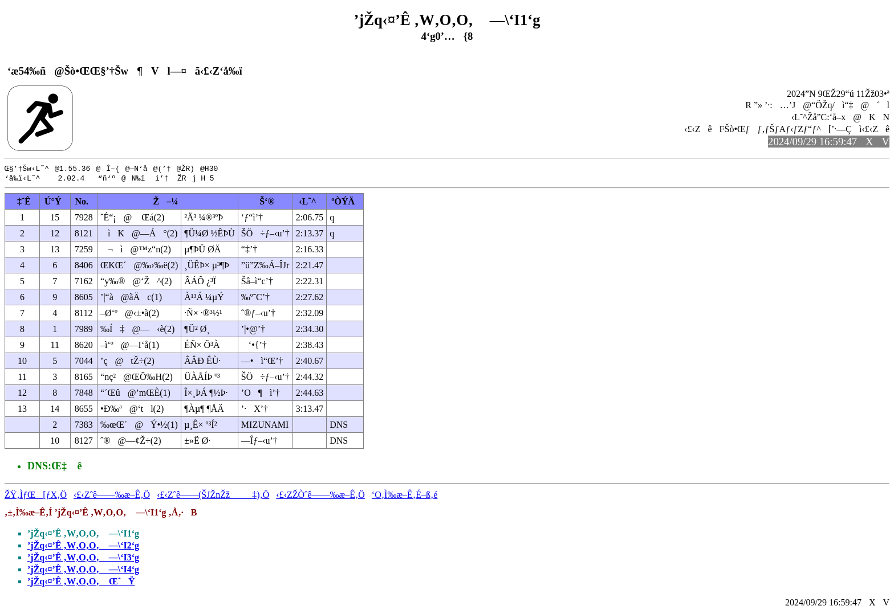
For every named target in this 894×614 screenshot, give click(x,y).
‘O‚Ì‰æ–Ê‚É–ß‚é (405, 496)
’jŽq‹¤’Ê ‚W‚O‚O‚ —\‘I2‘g (83, 546)
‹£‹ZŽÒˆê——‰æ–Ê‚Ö (320, 496)
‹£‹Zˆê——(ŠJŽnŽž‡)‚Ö (213, 496)
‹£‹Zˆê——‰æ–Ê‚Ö (112, 496)
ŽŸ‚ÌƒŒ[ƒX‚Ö (36, 496)
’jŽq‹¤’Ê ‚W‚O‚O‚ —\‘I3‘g (83, 558)
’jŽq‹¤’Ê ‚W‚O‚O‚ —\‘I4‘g (83, 570)
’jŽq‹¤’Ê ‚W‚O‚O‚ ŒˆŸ (81, 582)
